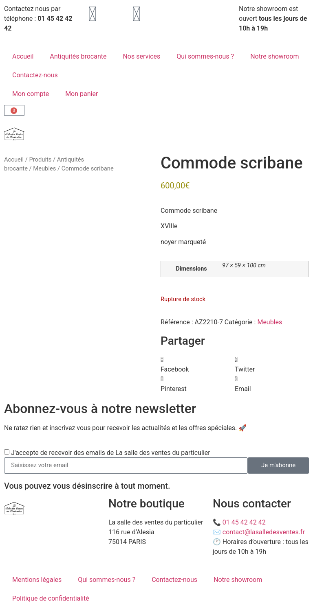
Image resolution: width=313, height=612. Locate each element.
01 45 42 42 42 (244, 522)
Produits (40, 159)
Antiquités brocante (78, 56)
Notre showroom (274, 56)
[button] (198, 364)
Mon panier (81, 94)
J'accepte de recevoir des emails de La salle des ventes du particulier (110, 452)
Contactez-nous (35, 75)
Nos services (141, 56)
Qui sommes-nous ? (205, 56)
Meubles (44, 168)
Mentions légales (37, 580)
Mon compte (30, 94)
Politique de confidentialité (50, 598)
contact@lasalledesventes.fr (264, 532)
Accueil (22, 56)
